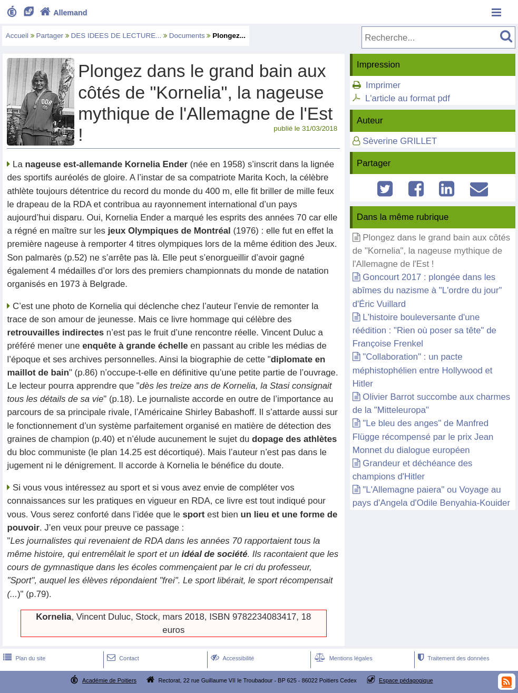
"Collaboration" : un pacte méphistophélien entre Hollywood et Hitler (423, 370)
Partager (50, 36)
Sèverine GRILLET (400, 141)
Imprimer (383, 85)
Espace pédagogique (406, 680)
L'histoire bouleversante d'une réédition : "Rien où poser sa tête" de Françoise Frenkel (424, 330)
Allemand (62, 12)
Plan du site (23, 658)
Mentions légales (342, 658)
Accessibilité (232, 658)
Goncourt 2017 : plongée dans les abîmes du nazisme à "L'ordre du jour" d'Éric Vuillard (427, 290)
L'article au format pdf (407, 98)
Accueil (17, 36)
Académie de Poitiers (109, 680)
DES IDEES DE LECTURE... (116, 36)
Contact (122, 658)
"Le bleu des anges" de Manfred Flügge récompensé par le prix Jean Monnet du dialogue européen (423, 436)
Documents (187, 36)
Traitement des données (452, 658)
